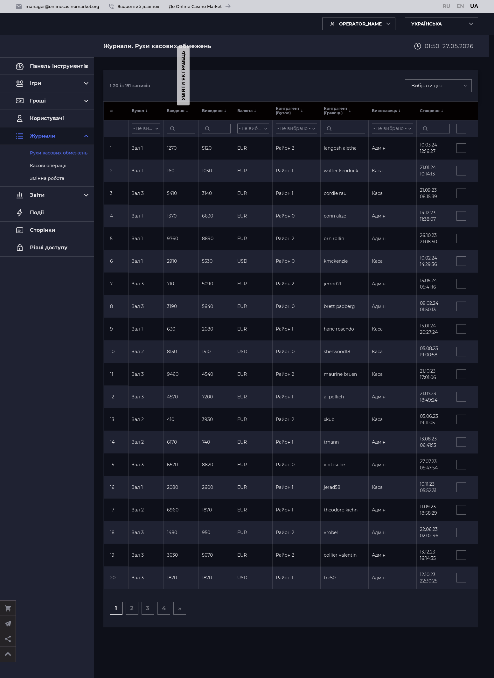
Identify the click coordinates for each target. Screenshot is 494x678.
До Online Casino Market (200, 6)
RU (446, 6)
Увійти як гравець (6, 76)
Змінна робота (47, 178)
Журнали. (119, 46)
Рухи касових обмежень (58, 153)
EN (460, 6)
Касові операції (48, 165)
